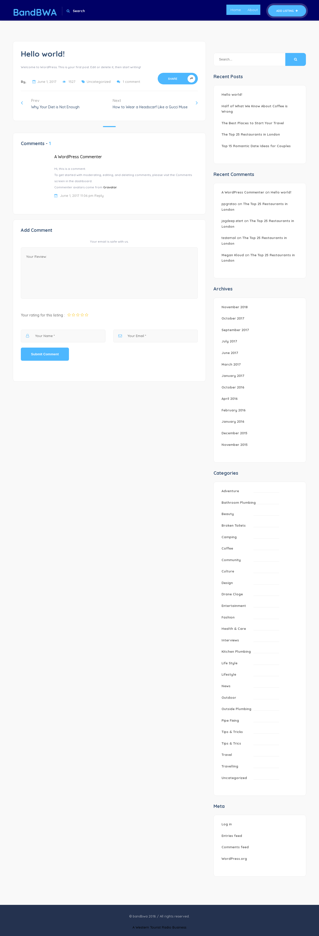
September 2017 (235, 330)
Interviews (230, 640)
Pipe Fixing (230, 720)
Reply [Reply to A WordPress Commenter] (99, 195)
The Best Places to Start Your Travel (252, 123)
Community (231, 560)
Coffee (227, 548)
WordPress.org (234, 858)
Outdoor (228, 697)
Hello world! (231, 94)
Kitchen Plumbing (236, 651)
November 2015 (234, 445)
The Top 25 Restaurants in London (250, 134)
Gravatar (110, 187)
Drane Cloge (232, 594)
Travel (226, 755)
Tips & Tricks (232, 732)
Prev (50, 103)
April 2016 (229, 398)
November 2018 (234, 307)
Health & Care (233, 628)
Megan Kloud (232, 255)
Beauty (227, 514)
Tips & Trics (231, 743)
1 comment (131, 82)
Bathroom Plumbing (238, 502)
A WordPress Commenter (78, 156)
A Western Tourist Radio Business (159, 927)
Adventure (230, 491)
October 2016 (232, 387)
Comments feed (235, 847)
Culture (227, 571)
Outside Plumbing (236, 709)
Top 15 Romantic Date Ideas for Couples (256, 146)
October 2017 (232, 318)
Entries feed (231, 836)
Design (227, 583)
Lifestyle (228, 674)
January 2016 (232, 421)
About (252, 9)
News (226, 686)
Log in (226, 824)
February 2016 (233, 410)
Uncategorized (99, 82)
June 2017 (229, 353)
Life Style (229, 663)
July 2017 (229, 341)
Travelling (229, 766)
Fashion (228, 617)
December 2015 (234, 433)
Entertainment (233, 606)
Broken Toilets (233, 525)
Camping (229, 537)
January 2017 (232, 376)
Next (155, 103)
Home (236, 9)
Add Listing (287, 11)
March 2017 (231, 364)
